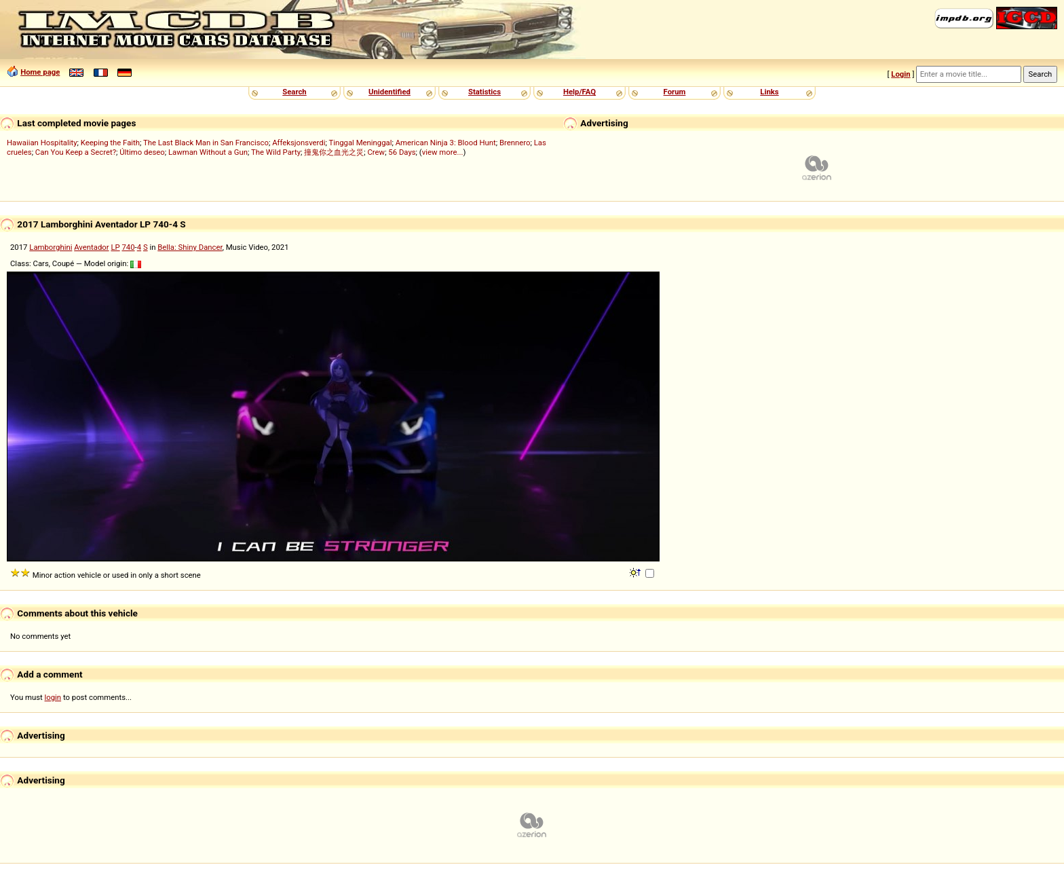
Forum (675, 91)
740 (127, 247)
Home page (40, 72)
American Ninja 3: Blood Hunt (446, 142)
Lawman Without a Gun (208, 152)
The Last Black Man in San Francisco (206, 142)
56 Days (401, 152)
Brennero (515, 142)
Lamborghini (50, 247)
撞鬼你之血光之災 (334, 152)
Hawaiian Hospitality (42, 142)
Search (294, 91)
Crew (376, 152)
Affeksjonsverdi (298, 142)
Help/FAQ (579, 91)
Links (769, 91)
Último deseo (141, 152)
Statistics (484, 91)
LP (115, 247)
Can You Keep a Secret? (75, 152)
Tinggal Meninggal (360, 142)
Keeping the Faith (110, 142)
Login (900, 74)
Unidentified (389, 91)
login (53, 697)
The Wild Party (276, 152)
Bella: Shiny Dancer (189, 247)
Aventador (91, 247)
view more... (442, 152)
